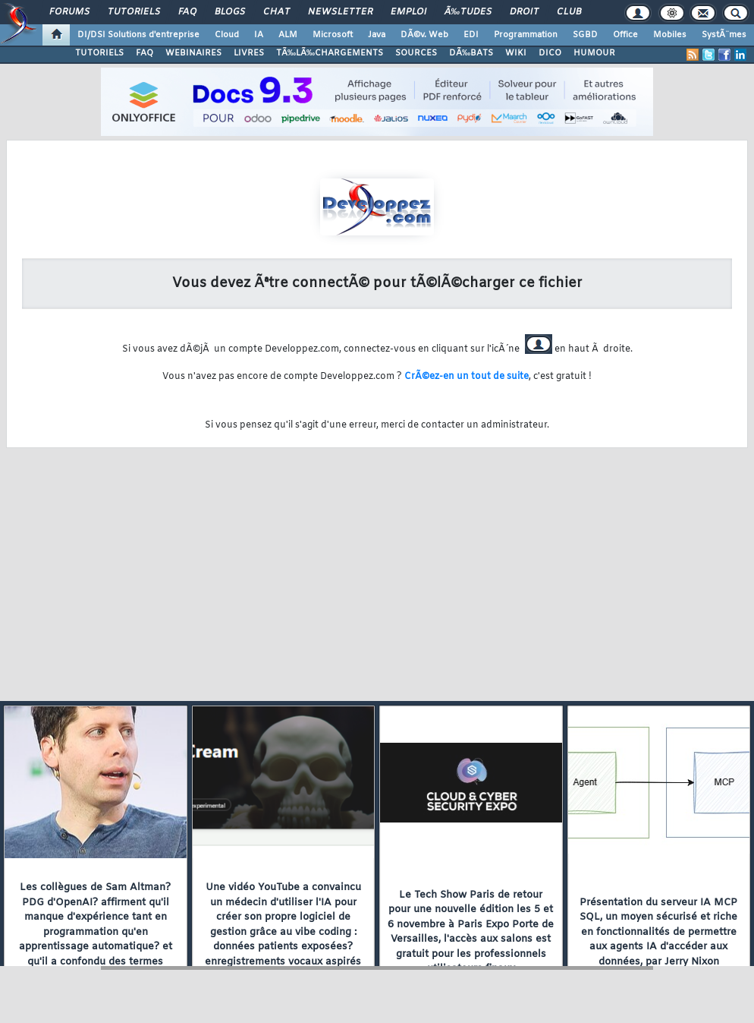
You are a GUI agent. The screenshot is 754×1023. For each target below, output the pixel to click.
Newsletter (340, 12)
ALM (287, 35)
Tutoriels (134, 12)
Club (569, 12)
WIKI (515, 53)
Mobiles (669, 35)
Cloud (227, 35)
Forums (69, 12)
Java (376, 35)
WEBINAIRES (193, 53)
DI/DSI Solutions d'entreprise (138, 35)
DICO (550, 53)
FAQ (187, 12)
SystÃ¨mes (724, 35)
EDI (471, 35)
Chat (276, 12)
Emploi (408, 12)
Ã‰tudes (468, 12)
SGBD (585, 35)
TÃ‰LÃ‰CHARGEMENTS (329, 53)
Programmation (526, 35)
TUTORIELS (99, 53)
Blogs (230, 12)
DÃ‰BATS (471, 53)
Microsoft (333, 35)
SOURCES (416, 53)
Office (625, 35)
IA (258, 35)
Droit (524, 12)
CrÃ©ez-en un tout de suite (466, 377)
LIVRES (249, 53)
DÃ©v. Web (424, 35)
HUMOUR (594, 53)
